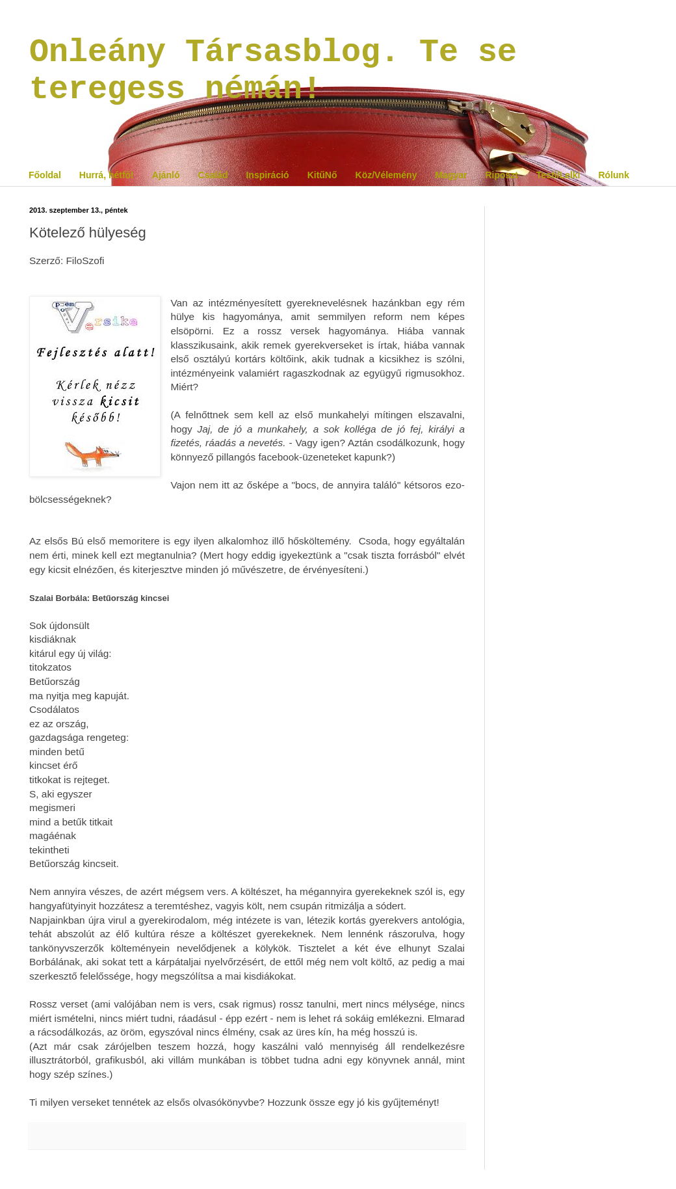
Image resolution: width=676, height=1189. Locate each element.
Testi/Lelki (558, 175)
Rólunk (613, 175)
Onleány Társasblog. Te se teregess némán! (273, 71)
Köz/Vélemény (386, 175)
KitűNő (322, 175)
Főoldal (45, 175)
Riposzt (501, 175)
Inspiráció (267, 175)
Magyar (451, 175)
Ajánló (166, 175)
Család (213, 175)
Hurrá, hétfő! (106, 175)
